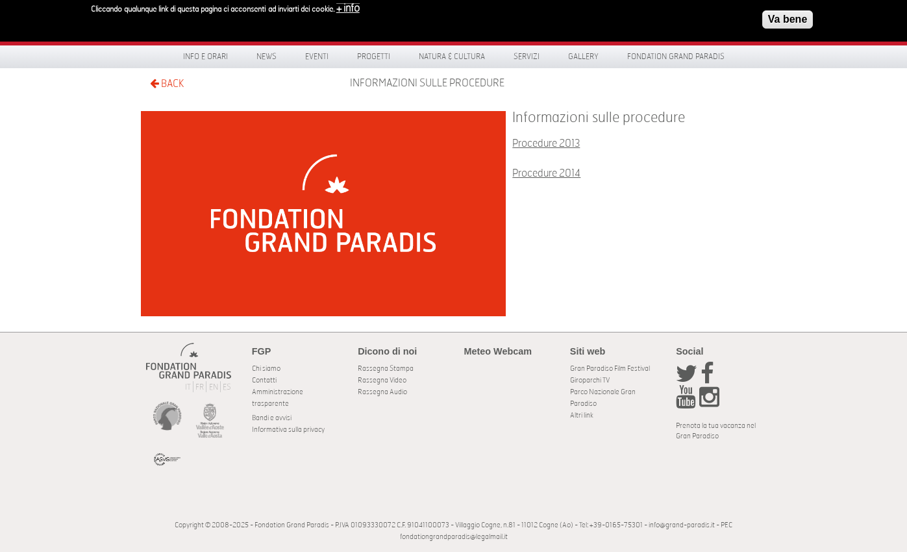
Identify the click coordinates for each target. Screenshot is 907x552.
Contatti (264, 380)
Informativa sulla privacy (288, 429)
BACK (167, 83)
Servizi (527, 56)
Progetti (373, 56)
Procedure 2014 (546, 173)
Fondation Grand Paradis (676, 56)
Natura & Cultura (452, 56)
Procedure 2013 (546, 143)
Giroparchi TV (590, 380)
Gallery (583, 56)
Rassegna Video (382, 380)
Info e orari (205, 56)
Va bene (787, 15)
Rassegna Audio (382, 391)
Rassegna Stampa (386, 368)
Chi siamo (266, 368)
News (266, 56)
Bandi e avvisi (272, 417)
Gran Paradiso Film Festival (610, 368)
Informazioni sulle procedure (427, 83)
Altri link (581, 415)
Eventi (317, 56)
